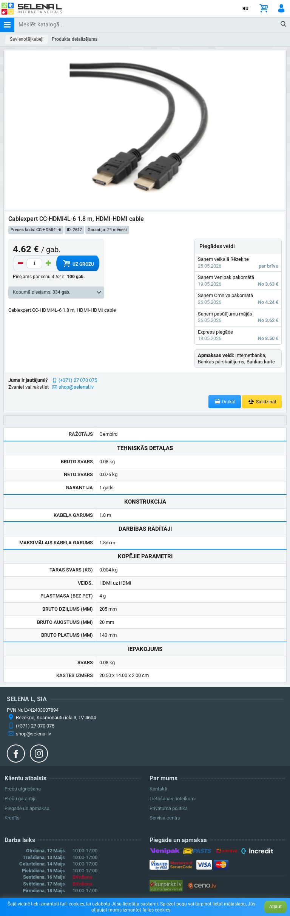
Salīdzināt (261, 401)
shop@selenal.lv (76, 387)
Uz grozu (78, 263)
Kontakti (158, 789)
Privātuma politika (169, 808)
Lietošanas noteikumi (173, 798)
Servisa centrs (165, 818)
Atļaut (275, 906)
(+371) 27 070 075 (78, 380)
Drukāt (225, 401)
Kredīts (12, 818)
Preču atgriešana (23, 789)
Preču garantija (21, 798)
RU (245, 8)
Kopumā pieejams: (41, 292)
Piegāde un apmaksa (27, 808)
